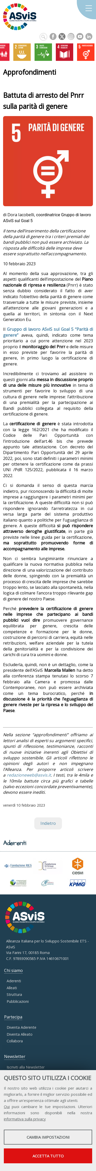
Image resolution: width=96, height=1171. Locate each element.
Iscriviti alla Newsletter (26, 1067)
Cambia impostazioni (48, 1137)
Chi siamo (13, 970)
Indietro (48, 823)
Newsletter (14, 1056)
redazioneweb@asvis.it (29, 775)
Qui (7, 1106)
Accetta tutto (48, 1155)
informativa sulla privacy (25, 1118)
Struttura (14, 994)
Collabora (15, 1040)
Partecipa (13, 1017)
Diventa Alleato (20, 1034)
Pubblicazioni (18, 1001)
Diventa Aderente (21, 1027)
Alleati (12, 987)
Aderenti (14, 980)
